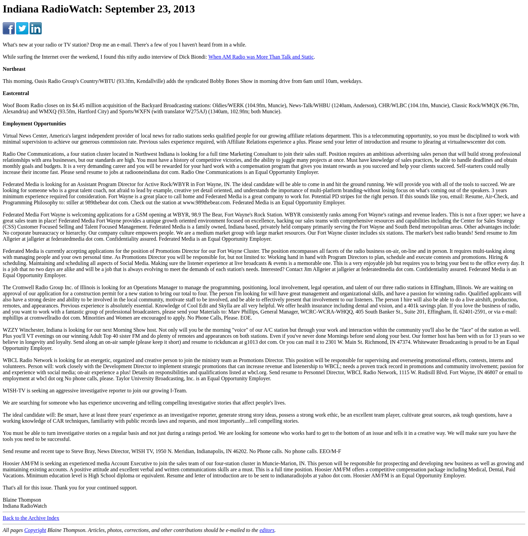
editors (267, 530)
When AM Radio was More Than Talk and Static (261, 57)
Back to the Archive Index (31, 518)
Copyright (35, 530)
